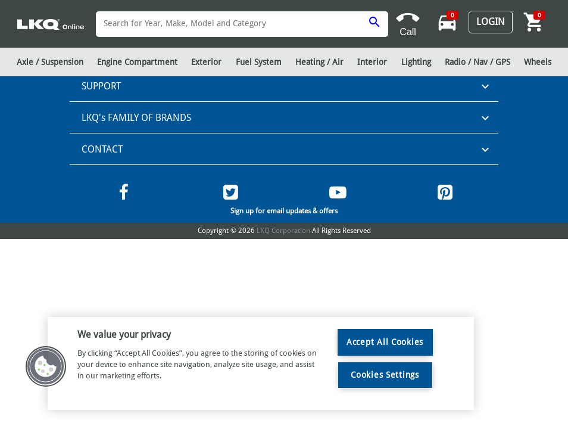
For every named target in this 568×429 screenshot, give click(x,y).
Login (490, 21)
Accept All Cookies (385, 342)
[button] (46, 366)
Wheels (537, 62)
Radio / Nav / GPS (477, 62)
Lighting (416, 62)
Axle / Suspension (50, 62)
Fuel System (259, 62)
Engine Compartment (137, 62)
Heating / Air (319, 62)
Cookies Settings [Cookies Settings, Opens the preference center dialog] (385, 375)
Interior (372, 62)
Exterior (206, 62)
